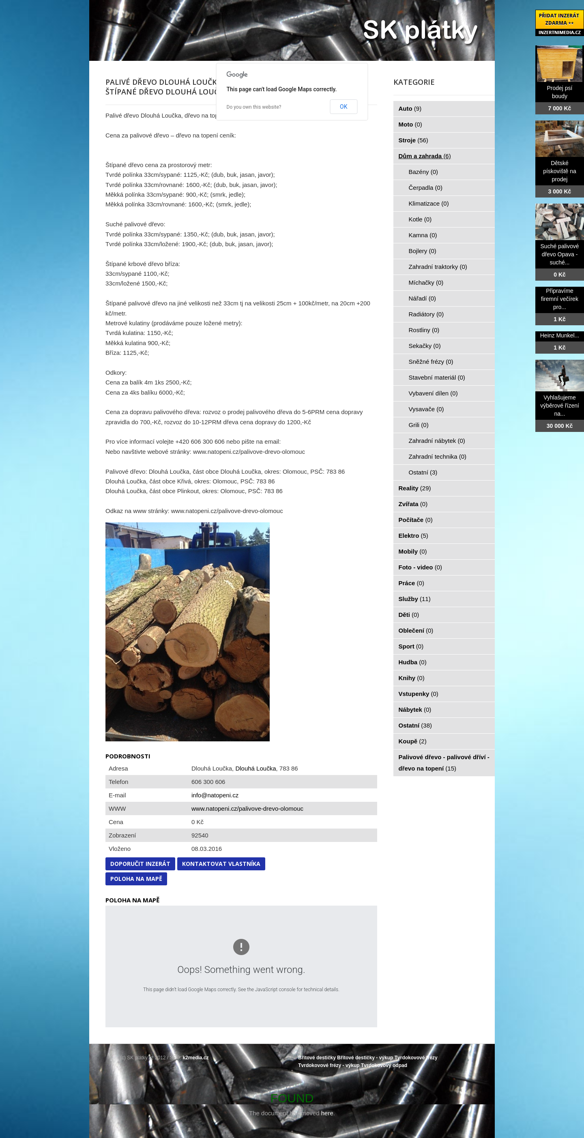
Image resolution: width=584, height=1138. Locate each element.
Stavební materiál (437, 377)
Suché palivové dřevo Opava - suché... (560, 254)
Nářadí (422, 298)
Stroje (413, 140)
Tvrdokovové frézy (416, 1058)
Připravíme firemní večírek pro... (559, 299)
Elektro (413, 535)
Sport (411, 646)
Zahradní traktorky (438, 266)
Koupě (413, 741)
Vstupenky (418, 693)
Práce (411, 583)
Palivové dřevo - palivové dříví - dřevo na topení (444, 763)
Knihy (412, 677)
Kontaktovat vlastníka (221, 863)
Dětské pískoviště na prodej (559, 171)
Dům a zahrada (425, 155)
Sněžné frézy (431, 361)
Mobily (413, 551)
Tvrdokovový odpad (384, 1065)
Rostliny (424, 329)
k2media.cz (196, 1058)
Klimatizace (429, 203)
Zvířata (413, 503)
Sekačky (425, 345)
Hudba (413, 662)
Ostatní (423, 472)
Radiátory (426, 314)
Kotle (420, 219)
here (327, 1113)
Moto (410, 124)
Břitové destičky (317, 1058)
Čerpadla (425, 187)
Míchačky (426, 282)
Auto (410, 108)
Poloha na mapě (136, 878)
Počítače (416, 519)
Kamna (423, 235)
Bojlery (422, 250)
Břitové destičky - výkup (365, 1058)
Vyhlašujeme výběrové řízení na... (559, 405)
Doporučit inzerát (140, 863)
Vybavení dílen (433, 393)
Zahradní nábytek (437, 440)
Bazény (423, 171)
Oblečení (416, 630)
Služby (415, 598)
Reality (415, 488)
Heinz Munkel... (559, 335)
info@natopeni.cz (214, 795)
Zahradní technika (438, 456)
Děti (409, 614)
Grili (419, 424)
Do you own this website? (254, 107)
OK (343, 106)
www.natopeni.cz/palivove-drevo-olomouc (247, 808)
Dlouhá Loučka (255, 768)
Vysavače (426, 409)
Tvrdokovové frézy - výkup (328, 1065)
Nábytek (415, 709)
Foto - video (420, 567)
